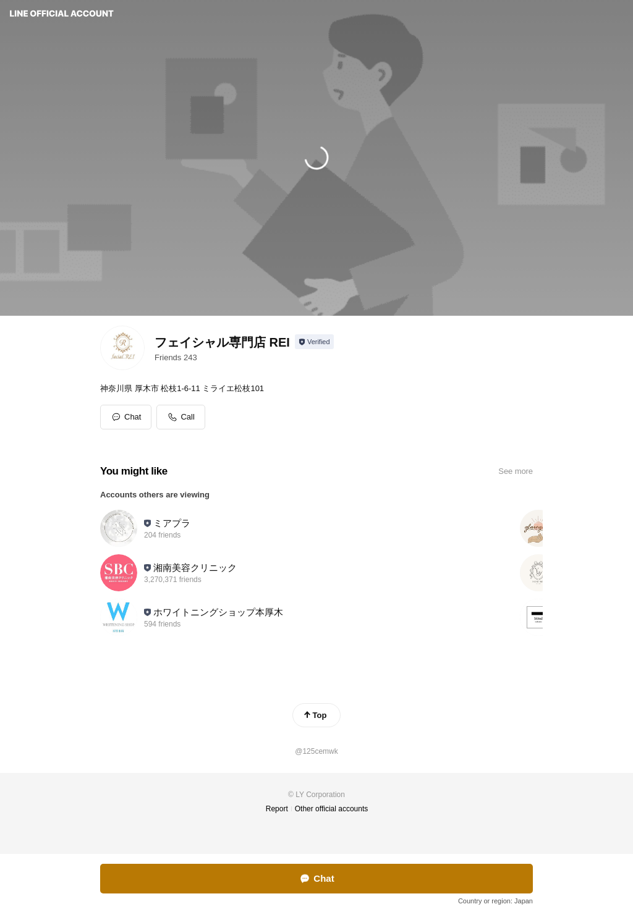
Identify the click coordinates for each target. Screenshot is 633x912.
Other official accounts (331, 808)
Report (277, 808)
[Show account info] (314, 341)
